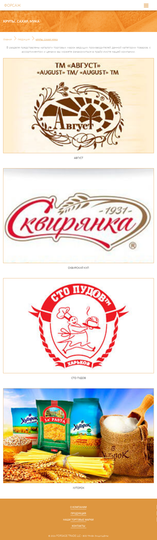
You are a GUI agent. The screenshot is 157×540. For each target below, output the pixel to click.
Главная (7, 40)
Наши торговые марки (78, 519)
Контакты (78, 526)
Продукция (24, 40)
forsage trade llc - (69, 536)
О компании (78, 507)
